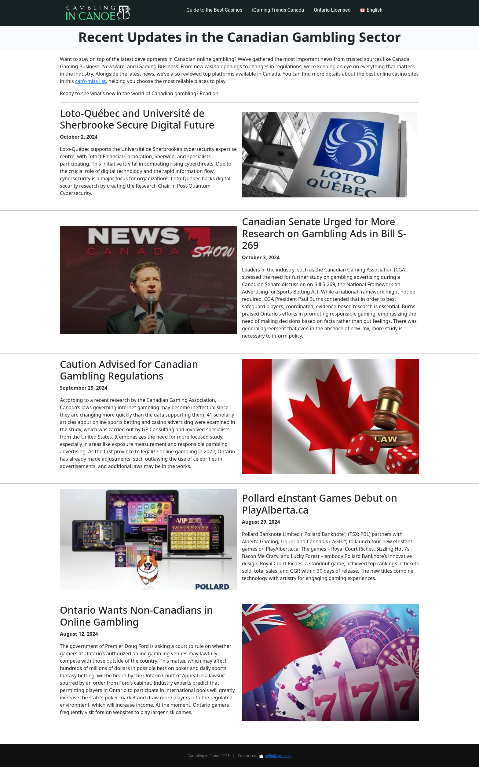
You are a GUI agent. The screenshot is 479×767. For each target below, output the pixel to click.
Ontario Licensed (332, 10)
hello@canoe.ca (278, 755)
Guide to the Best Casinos (214, 10)
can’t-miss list (90, 81)
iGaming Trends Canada (278, 10)
